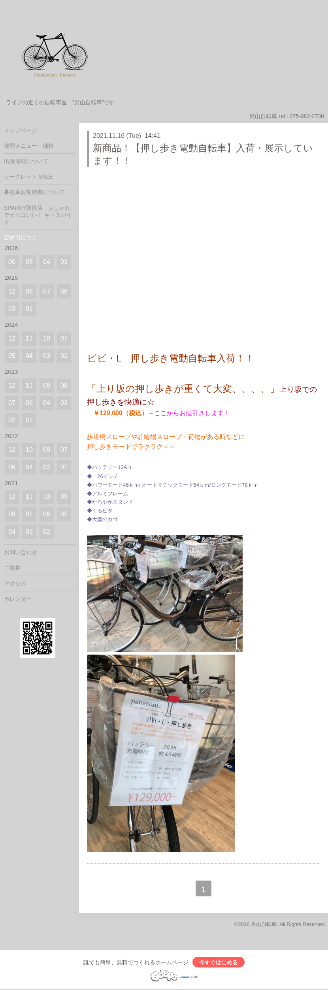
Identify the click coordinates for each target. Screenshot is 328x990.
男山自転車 (264, 924)
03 (64, 261)
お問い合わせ (20, 552)
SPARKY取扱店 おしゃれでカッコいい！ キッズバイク (38, 215)
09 (29, 291)
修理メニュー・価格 (29, 146)
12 (11, 291)
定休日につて (20, 237)
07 (46, 291)
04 (46, 261)
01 (29, 308)
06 (11, 261)
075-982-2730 (307, 116)
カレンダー (18, 599)
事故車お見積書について (34, 192)
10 (46, 338)
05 (29, 261)
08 (64, 385)
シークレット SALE (28, 176)
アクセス (15, 583)
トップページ (20, 130)
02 (64, 355)
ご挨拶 (12, 568)
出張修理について (26, 161)
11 (29, 338)
